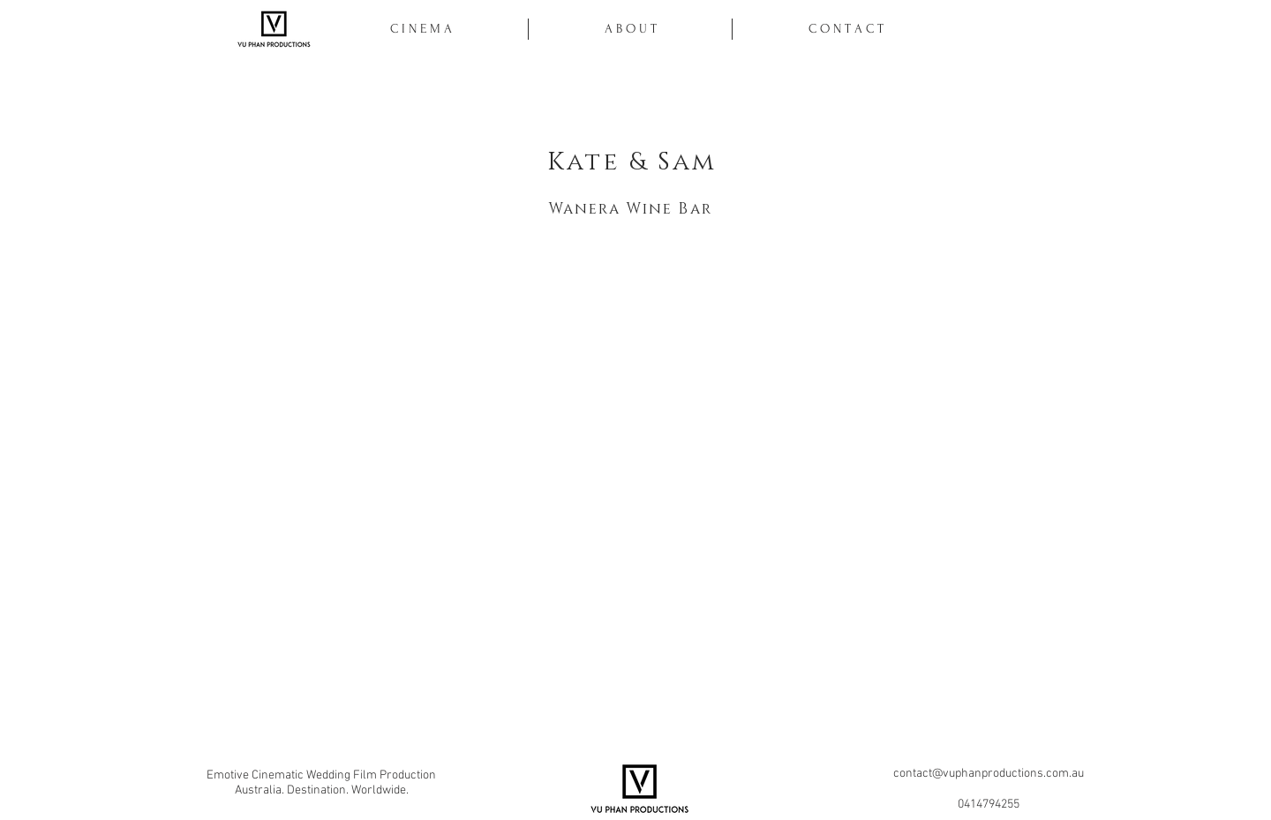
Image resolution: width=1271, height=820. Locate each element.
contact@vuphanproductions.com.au (988, 773)
